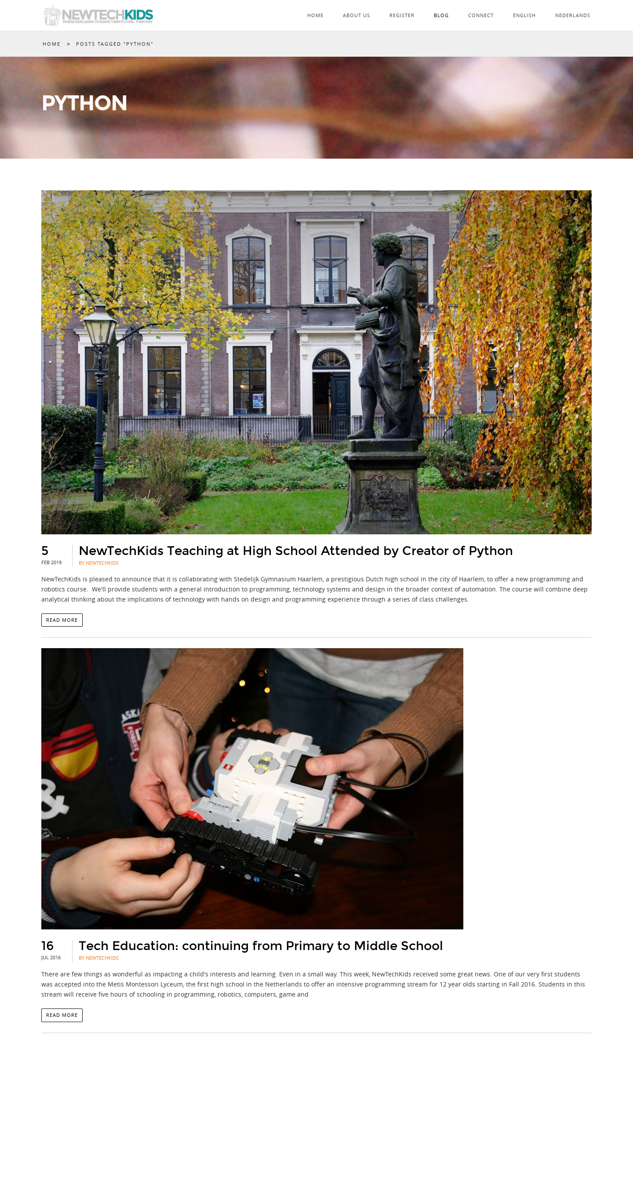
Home (315, 15)
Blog (441, 15)
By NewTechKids (99, 562)
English (524, 15)
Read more (62, 620)
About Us (356, 15)
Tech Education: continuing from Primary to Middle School (261, 946)
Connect (481, 15)
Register (402, 15)
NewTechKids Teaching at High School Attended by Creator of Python (296, 551)
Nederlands (572, 15)
